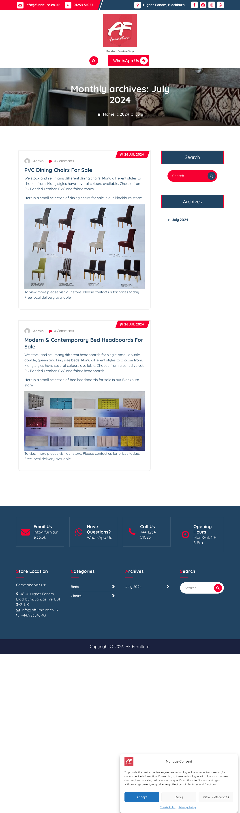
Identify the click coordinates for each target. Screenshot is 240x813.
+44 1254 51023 (148, 562)
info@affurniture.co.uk (40, 651)
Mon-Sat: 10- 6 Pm (204, 567)
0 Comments (61, 192)
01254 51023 (83, 4)
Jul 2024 (132, 185)
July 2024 (180, 250)
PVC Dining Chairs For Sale (58, 201)
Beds (75, 628)
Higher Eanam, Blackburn (164, 4)
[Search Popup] (93, 60)
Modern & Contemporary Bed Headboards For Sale (83, 374)
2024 (124, 114)
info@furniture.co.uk (43, 4)
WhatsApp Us (130, 61)
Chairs (76, 637)
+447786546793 (33, 656)
